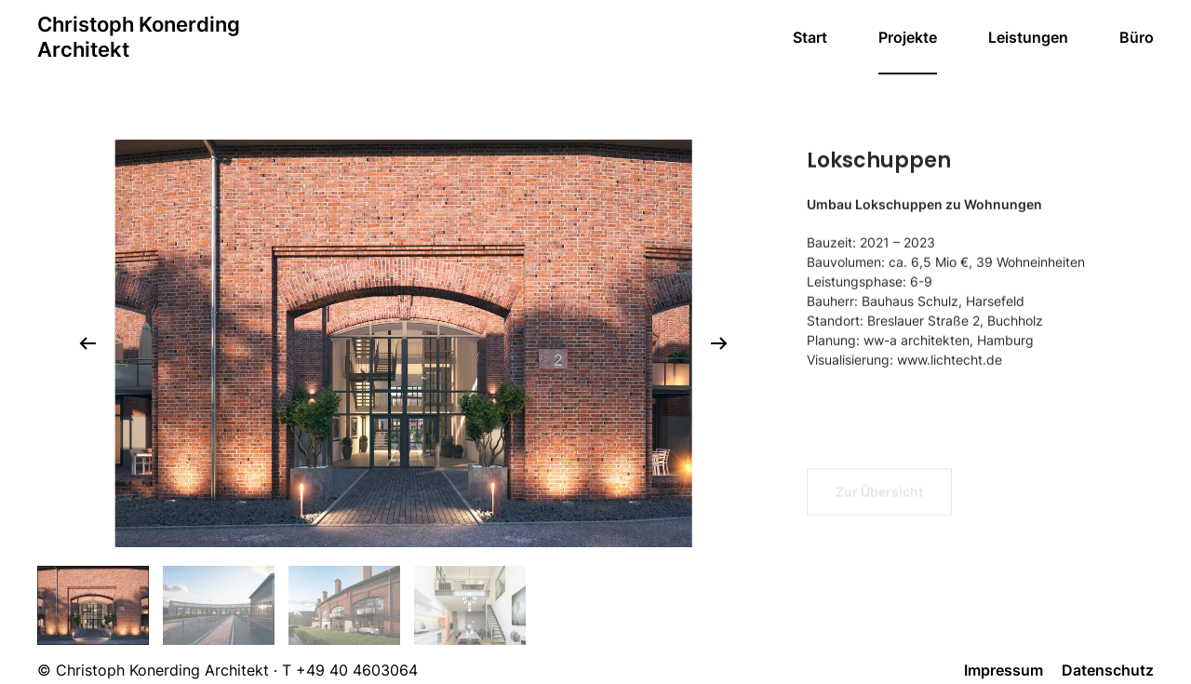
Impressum (1003, 670)
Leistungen (1028, 37)
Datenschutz (1108, 670)
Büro (1136, 37)
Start (810, 37)
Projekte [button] (907, 37)
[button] (87, 343)
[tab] (93, 605)
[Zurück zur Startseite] (138, 37)
